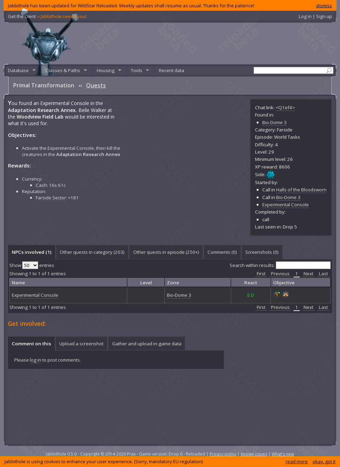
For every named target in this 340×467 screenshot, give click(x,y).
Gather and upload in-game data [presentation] (146, 343)
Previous (280, 273)
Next (308, 273)
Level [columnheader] (146, 282)
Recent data (171, 70)
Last (323, 273)
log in (35, 360)
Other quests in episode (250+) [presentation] (166, 252)
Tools (136, 70)
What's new (283, 454)
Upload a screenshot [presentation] (81, 343)
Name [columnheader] (18, 282)
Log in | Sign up (315, 16)
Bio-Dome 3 (274, 122)
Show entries (31, 265)
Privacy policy (223, 454)
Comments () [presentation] (222, 252)
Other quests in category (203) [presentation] (92, 252)
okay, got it (324, 461)
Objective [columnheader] (284, 282)
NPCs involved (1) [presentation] (31, 252)
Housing (105, 70)
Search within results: (280, 265)
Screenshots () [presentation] (262, 252)
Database (18, 70)
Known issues (254, 454)
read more (297, 461)
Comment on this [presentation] (31, 343)
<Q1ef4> (285, 107)
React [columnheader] (250, 282)
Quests (96, 85)
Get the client (47, 16)
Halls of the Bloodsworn (301, 190)
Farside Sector (51, 197)
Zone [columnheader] (173, 282)
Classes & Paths (62, 70)
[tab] (31, 252)
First (261, 273)
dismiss (324, 5)
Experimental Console (285, 204)
